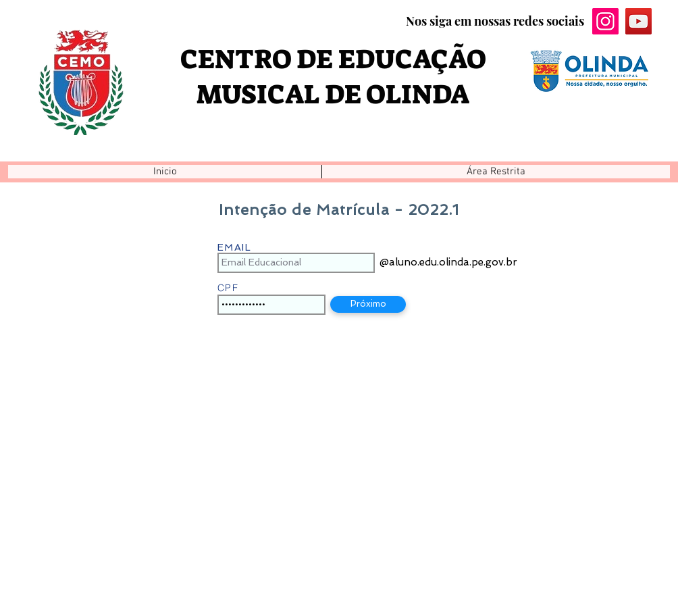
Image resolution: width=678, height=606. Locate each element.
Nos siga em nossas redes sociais (495, 21)
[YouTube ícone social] (638, 21)
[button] (495, 171)
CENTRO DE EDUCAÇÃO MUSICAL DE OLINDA (333, 77)
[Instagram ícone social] (605, 21)
